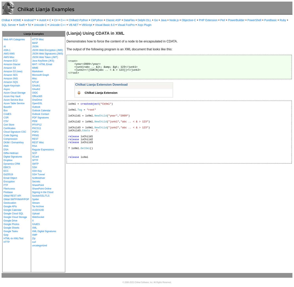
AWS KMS (9, 53)
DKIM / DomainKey (14, 142)
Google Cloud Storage (15, 217)
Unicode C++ (58, 24)
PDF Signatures (40, 117)
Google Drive (10, 220)
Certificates (9, 128)
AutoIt (43, 20)
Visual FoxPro (126, 24)
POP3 (35, 131)
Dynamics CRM (12, 163)
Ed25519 (8, 174)
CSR (6, 117)
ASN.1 (7, 50)
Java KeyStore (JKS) (43, 60)
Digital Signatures (13, 156)
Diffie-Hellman (11, 153)
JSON (35, 46)
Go (156, 20)
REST (35, 139)
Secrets (36, 181)
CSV (6, 121)
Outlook (36, 107)
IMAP (35, 43)
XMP (34, 235)
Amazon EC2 (11, 60)
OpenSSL (37, 103)
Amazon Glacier (12, 64)
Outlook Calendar (41, 110)
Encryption (9, 181)
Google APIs (10, 206)
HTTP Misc (38, 39)
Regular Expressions (43, 149)
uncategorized (39, 245)
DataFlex (129, 20)
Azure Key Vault (12, 96)
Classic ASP (113, 20)
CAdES (7, 114)
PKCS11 (36, 128)
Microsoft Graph (40, 75)
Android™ (30, 20)
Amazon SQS (11, 82)
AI (5, 46)
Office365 (37, 96)
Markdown (37, 71)
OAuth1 (36, 85)
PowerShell (254, 20)
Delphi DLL (144, 20)
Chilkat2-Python (78, 20)
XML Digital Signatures (44, 231)
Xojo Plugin (145, 24)
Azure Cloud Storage (14, 92)
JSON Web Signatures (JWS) (47, 53)
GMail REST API (12, 195)
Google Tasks (11, 231)
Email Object (10, 178)
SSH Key (37, 171)
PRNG (35, 135)
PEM (34, 121)
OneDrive (37, 99)
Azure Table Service (14, 103)
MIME (35, 68)
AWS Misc (9, 57)
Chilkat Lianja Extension (101, 92)
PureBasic (270, 20)
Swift (22, 24)
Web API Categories (14, 39)
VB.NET (74, 24)
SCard (35, 156)
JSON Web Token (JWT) (45, 57)
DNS (6, 146)
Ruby (283, 20)
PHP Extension (208, 20)
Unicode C (40, 24)
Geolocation (10, 203)
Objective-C (189, 20)
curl (34, 242)
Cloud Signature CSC (15, 131)
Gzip (6, 235)
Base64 (8, 107)
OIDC (35, 92)
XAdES (36, 224)
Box (6, 110)
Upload (36, 213)
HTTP (7, 242)
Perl (222, 20)
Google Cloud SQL (13, 213)
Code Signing (11, 135)
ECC (6, 171)
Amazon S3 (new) (13, 71)
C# (56, 20)
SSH (34, 167)
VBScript (86, 24)
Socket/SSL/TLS (41, 195)
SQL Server (9, 24)
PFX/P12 (37, 124)
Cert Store (9, 124)
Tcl (29, 24)
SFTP (35, 160)
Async (7, 89)
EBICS (7, 167)
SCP (34, 153)
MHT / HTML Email (42, 64)
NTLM (35, 82)
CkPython (97, 20)
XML (34, 227)
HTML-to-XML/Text (13, 238)
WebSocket (38, 217)
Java (164, 20)
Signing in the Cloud (42, 192)
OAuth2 (36, 89)
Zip (34, 238)
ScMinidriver (38, 178)
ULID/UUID (38, 210)
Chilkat (6, 20)
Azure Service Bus (13, 99)
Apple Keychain (12, 85)
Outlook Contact (40, 114)
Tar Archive (38, 206)
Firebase (8, 192)
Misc (34, 78)
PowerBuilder (236, 20)
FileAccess (9, 188)
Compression (11, 139)
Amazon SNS (11, 78)
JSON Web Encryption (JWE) (47, 50)
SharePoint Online (41, 188)
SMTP (35, 163)
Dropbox (8, 160)
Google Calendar (13, 210)
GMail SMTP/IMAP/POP (16, 199)
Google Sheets (11, 227)
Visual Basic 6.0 (105, 24)
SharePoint (38, 185)
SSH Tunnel (38, 174)
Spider (35, 199)
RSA (34, 146)
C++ (63, 20)
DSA (6, 149)
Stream (36, 203)
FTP (6, 185)
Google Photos (11, 224)
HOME (17, 20)
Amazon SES (11, 75)
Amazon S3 (10, 68)
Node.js (174, 20)
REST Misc (38, 142)
